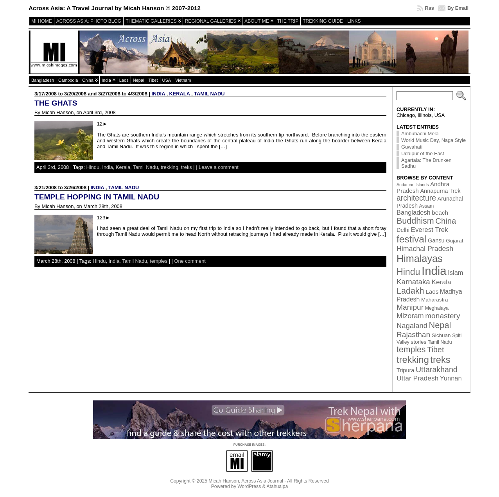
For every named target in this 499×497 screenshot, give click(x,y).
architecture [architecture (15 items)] (416, 198)
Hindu (92, 167)
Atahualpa (277, 486)
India (106, 80)
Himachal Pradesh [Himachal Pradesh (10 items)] (425, 249)
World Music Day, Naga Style (433, 140)
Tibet (153, 80)
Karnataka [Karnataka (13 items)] (413, 282)
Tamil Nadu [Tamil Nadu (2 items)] (440, 342)
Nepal (138, 80)
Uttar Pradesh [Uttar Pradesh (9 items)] (417, 378)
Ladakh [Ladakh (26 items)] (410, 291)
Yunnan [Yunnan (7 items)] (451, 378)
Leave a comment (219, 167)
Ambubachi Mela (419, 133)
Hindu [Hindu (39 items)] (408, 272)
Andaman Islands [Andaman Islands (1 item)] (413, 184)
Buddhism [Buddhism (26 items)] (415, 221)
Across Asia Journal (262, 481)
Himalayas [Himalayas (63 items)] (420, 258)
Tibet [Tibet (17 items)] (435, 349)
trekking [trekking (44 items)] (413, 360)
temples (158, 261)
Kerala (179, 94)
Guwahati (411, 147)
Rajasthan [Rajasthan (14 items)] (413, 334)
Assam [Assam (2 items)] (426, 206)
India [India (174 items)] (434, 270)
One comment (189, 261)
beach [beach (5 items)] (440, 212)
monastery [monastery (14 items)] (442, 316)
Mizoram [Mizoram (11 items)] (410, 316)
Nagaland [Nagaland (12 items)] (412, 325)
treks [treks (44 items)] (440, 360)
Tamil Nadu (209, 94)
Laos (124, 80)
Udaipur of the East (422, 153)
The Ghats (55, 103)
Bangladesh (42, 80)
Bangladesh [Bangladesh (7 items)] (414, 212)
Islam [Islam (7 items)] (455, 272)
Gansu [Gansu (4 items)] (436, 240)
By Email (457, 8)
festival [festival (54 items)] (411, 239)
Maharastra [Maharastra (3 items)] (434, 300)
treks (186, 167)
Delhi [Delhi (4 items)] (403, 230)
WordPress (249, 486)
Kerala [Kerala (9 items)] (441, 282)
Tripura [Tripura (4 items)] (405, 370)
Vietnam (183, 80)
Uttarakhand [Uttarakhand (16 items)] (437, 369)
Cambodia (68, 80)
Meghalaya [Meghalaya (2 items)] (437, 308)
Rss (429, 8)
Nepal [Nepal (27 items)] (440, 325)
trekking (169, 167)
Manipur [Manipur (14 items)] (410, 307)
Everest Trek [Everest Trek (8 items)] (429, 229)
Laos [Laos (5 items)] (431, 291)
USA (166, 80)
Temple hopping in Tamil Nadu (96, 197)
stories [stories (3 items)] (418, 342)
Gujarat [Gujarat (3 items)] (454, 241)
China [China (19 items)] (445, 221)
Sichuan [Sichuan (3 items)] (441, 335)
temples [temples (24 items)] (411, 349)
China (87, 80)
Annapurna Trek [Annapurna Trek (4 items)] (440, 191)
